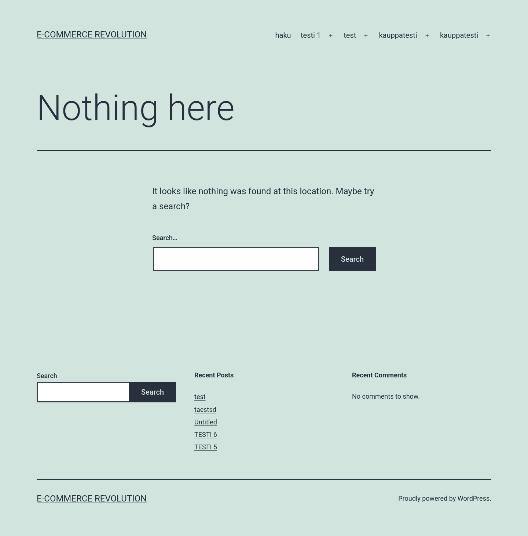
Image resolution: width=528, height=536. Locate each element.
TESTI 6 (205, 434)
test (350, 35)
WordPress (473, 498)
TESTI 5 (205, 447)
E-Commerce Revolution (92, 34)
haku (283, 35)
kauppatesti (398, 35)
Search (47, 376)
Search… (164, 238)
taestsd (205, 409)
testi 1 (311, 35)
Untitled (205, 422)
